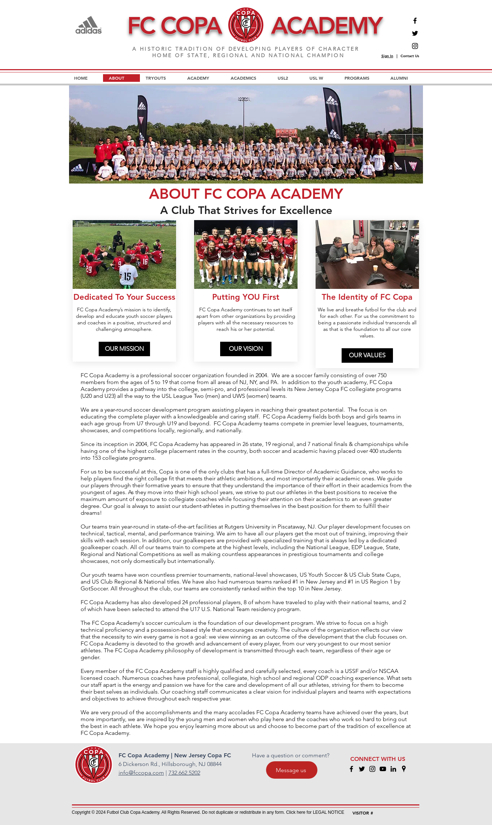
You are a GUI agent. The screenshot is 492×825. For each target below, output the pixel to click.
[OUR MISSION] (124, 349)
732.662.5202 (184, 772)
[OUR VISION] (245, 349)
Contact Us (410, 56)
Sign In (387, 56)
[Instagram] (415, 46)
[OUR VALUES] (367, 355)
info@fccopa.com (141, 772)
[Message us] (291, 770)
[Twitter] (415, 33)
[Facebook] (415, 21)
